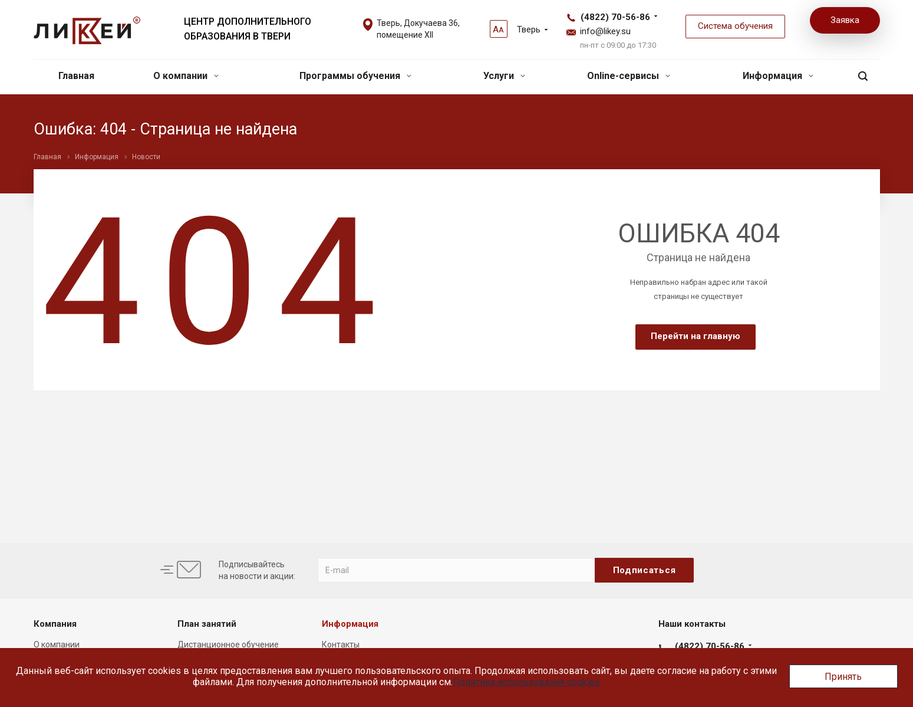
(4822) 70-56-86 (615, 17)
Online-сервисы (628, 75)
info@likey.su (605, 31)
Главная (76, 75)
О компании (186, 75)
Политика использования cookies (526, 682)
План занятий (206, 624)
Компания (55, 624)
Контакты (341, 644)
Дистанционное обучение (228, 644)
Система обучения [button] (735, 26)
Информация (778, 75)
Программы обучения (355, 75)
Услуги (504, 75)
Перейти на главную (695, 336)
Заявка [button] (844, 20)
